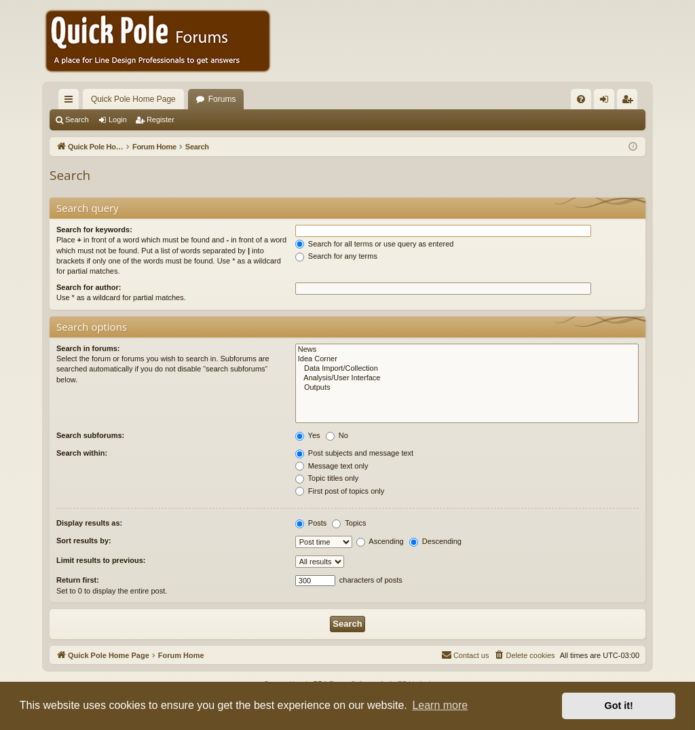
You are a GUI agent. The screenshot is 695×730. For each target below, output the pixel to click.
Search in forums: (88, 348)
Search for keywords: (94, 229)
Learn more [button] (440, 705)
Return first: (77, 580)
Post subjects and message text (354, 453)
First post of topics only (340, 491)
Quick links (71, 101)
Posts (311, 523)
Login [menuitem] (607, 101)
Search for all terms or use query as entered (374, 244)
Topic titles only (326, 478)
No (337, 435)
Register (160, 119)
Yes (307, 435)
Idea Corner (467, 359)
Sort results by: (83, 540)
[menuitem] (581, 99)
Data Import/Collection (467, 368)
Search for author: (88, 287)
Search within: (81, 453)
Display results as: (89, 523)
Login (118, 119)
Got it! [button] (619, 705)
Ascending (380, 541)
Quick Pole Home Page (133, 99)
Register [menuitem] (630, 101)
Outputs (467, 388)
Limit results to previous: (100, 560)
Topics (349, 523)
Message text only (332, 466)
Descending (435, 541)
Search (77, 119)
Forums (222, 99)
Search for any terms (336, 256)
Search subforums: (90, 435)
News (467, 349)
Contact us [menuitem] (465, 654)
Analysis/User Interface (467, 378)
